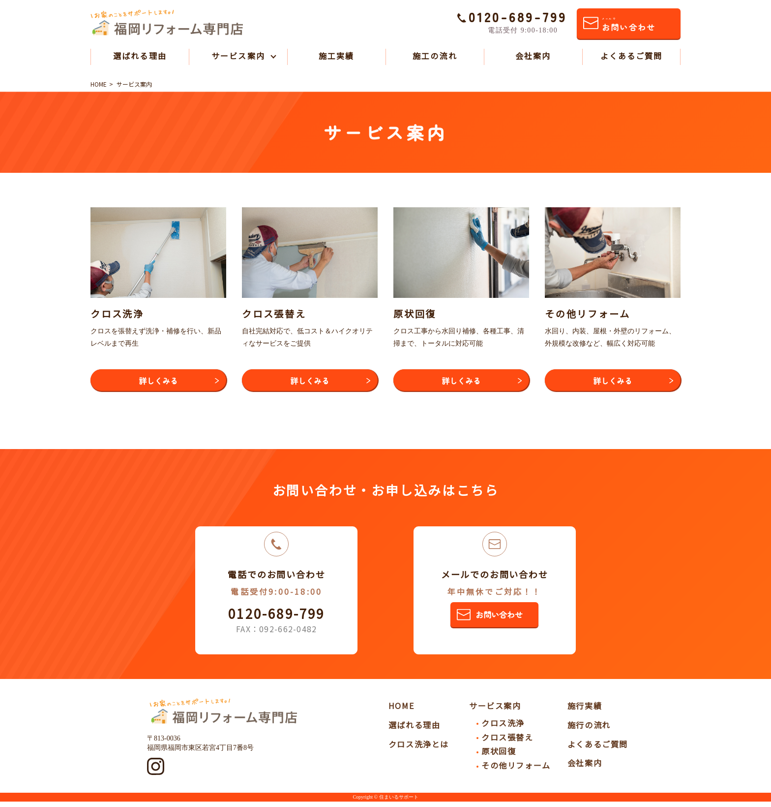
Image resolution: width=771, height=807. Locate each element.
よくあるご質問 (631, 56)
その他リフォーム (516, 770)
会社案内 (533, 56)
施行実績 (584, 711)
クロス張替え (507, 742)
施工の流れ (435, 56)
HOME (401, 711)
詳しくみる (158, 382)
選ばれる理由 (139, 56)
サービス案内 (238, 56)
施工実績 (336, 56)
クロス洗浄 (503, 728)
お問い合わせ (628, 25)
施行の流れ (589, 730)
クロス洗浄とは (418, 749)
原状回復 (498, 757)
